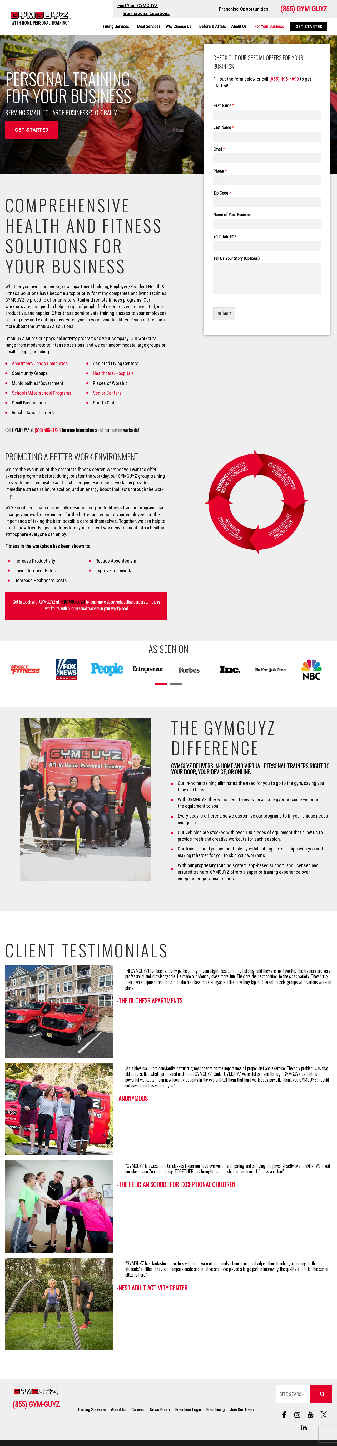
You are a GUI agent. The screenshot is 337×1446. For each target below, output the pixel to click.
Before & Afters (212, 26)
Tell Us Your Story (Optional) (236, 258)
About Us (240, 26)
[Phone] (267, 180)
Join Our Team (242, 1409)
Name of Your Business (232, 214)
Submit (224, 313)
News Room (160, 1409)
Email (219, 149)
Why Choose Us (180, 26)
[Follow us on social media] (310, 1414)
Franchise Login (188, 1409)
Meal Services (148, 26)
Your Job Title (224, 236)
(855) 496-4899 (284, 79)
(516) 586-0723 (47, 430)
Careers (137, 1409)
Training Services (116, 26)
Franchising (215, 1409)
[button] (161, 684)
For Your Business (269, 26)
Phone (220, 171)
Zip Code (222, 193)
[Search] (321, 1394)
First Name (223, 105)
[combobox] (218, 180)
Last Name (223, 127)
